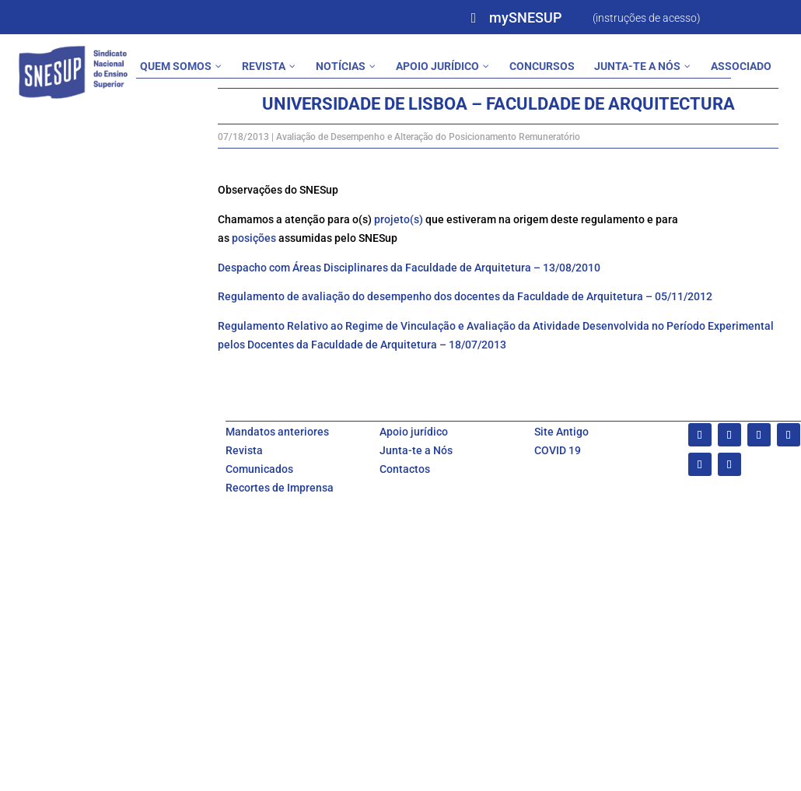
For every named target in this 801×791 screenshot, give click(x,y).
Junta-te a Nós (416, 450)
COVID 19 (557, 450)
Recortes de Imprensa (280, 487)
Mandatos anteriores (277, 431)
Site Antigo (561, 431)
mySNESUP (525, 17)
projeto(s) (398, 219)
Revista (244, 450)
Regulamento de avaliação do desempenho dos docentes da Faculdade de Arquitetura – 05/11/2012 (465, 296)
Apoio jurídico (414, 431)
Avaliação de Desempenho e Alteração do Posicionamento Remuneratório (428, 136)
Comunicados (259, 469)
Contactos (405, 469)
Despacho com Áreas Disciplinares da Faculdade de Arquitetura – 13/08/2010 (409, 267)
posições (254, 238)
